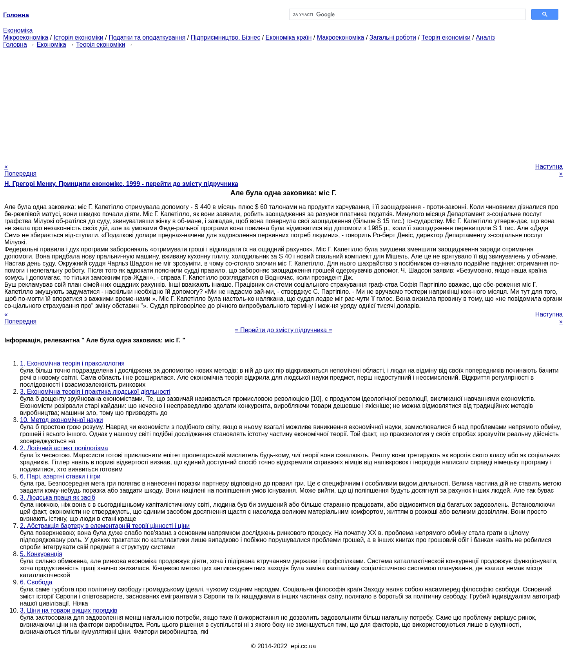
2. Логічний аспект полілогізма (64, 448)
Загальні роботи (393, 37)
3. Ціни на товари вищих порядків (68, 610)
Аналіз (485, 37)
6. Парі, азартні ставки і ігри (60, 476)
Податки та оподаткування (147, 37)
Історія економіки (78, 37)
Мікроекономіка (25, 37)
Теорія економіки (445, 37)
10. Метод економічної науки (61, 420)
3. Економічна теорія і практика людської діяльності (95, 391)
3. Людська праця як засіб (57, 497)
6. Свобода (36, 582)
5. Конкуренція (41, 554)
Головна (15, 44)
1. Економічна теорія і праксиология (72, 363)
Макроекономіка (340, 37)
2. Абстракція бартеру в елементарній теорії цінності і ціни (105, 525)
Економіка (18, 30)
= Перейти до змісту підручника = (283, 330)
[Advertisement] (284, 103)
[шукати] (407, 14)
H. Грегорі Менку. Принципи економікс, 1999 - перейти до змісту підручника (121, 183)
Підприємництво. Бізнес (226, 37)
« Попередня (20, 170)
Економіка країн (289, 37)
